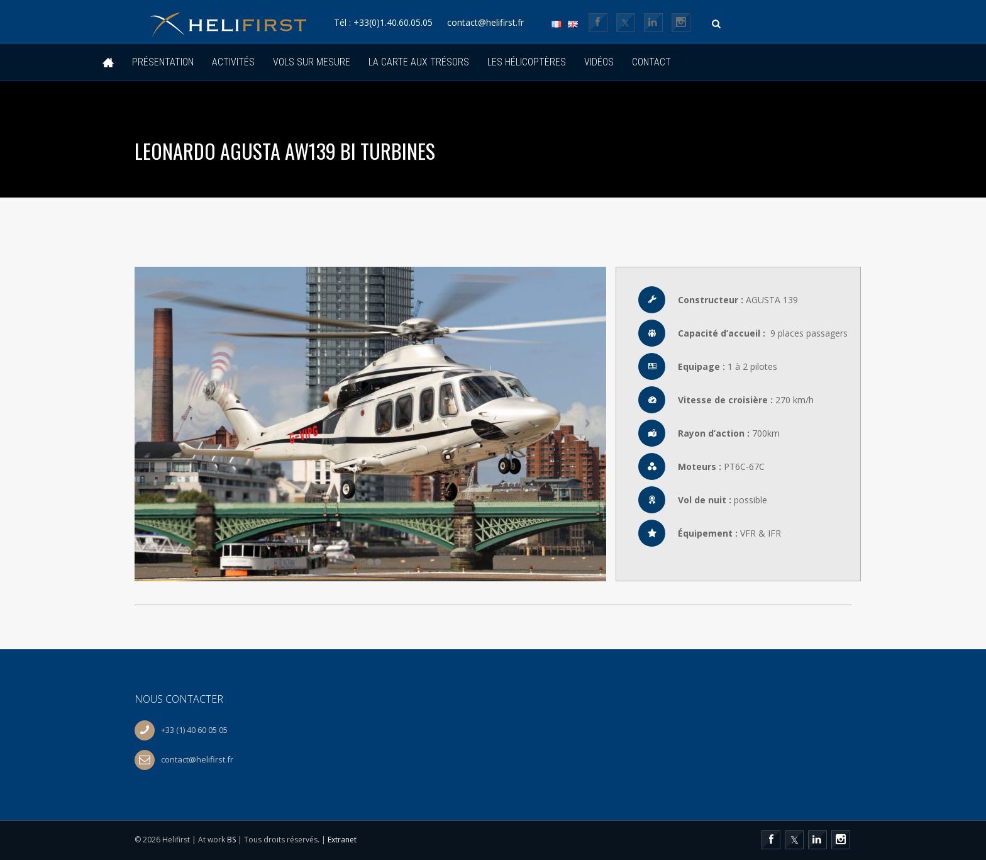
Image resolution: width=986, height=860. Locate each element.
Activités (233, 62)
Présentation (163, 62)
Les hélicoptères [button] (526, 62)
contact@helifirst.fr (498, 22)
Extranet (342, 839)
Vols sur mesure (311, 62)
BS (231, 839)
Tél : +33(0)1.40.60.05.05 (391, 22)
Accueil (108, 62)
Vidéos (599, 62)
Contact (651, 62)
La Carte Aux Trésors (418, 62)
